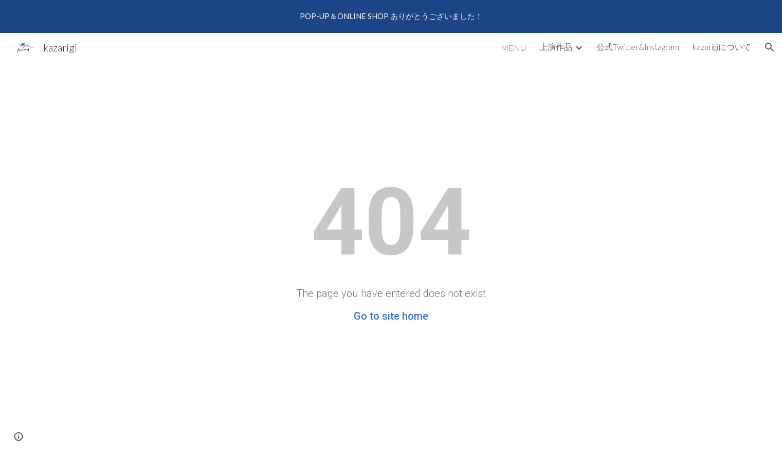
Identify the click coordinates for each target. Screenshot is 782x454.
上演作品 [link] (555, 46)
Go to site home (391, 316)
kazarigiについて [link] (722, 46)
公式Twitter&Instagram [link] (637, 46)
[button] (769, 47)
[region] (391, 16)
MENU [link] (513, 48)
